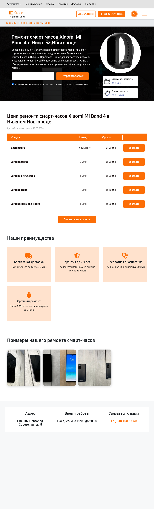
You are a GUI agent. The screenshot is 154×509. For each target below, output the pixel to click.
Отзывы (50, 4)
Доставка (76, 4)
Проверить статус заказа (111, 14)
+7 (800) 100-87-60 (124, 421)
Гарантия (63, 4)
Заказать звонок (86, 14)
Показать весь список (77, 219)
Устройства (13, 4)
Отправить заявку (72, 76)
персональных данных (79, 84)
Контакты (90, 4)
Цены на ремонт (33, 4)
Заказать (134, 148)
